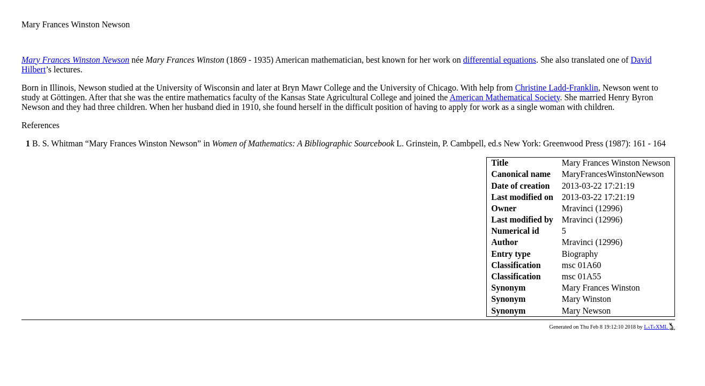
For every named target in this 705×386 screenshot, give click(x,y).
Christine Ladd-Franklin (556, 87)
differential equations (499, 59)
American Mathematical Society (504, 97)
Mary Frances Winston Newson (75, 59)
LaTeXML (659, 327)
